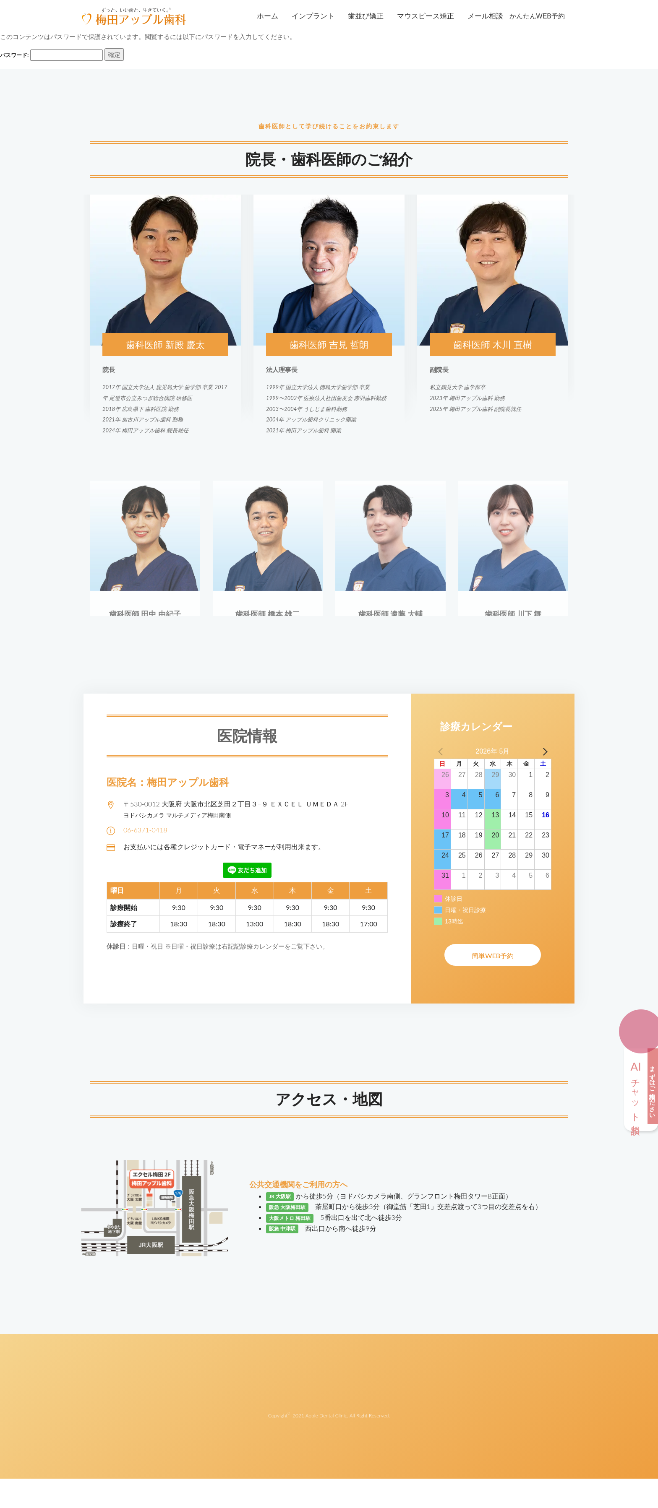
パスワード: (51, 55)
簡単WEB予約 (493, 955)
